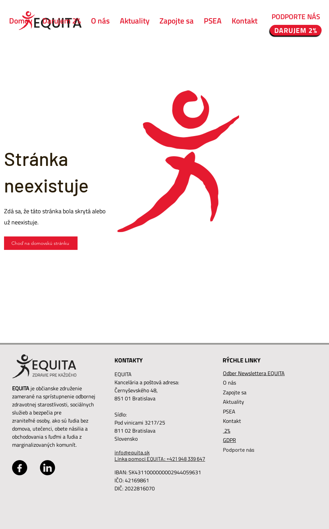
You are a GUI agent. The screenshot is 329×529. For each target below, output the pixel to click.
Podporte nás (238, 449)
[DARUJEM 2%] (296, 30)
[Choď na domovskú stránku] (41, 243)
